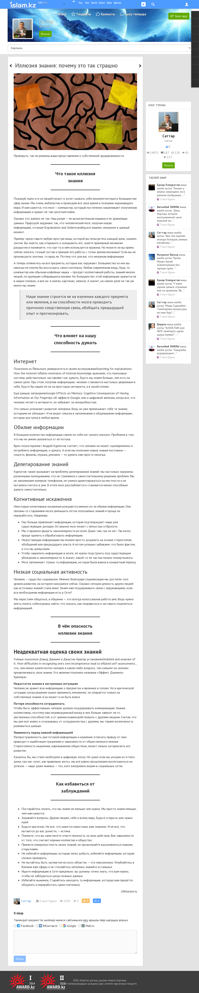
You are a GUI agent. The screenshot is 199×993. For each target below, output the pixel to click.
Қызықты (108, 14)
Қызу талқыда (135, 14)
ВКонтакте (50, 925)
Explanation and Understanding (65, 227)
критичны (38, 827)
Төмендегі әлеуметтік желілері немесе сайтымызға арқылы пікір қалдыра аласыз (71, 920)
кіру (85, 920)
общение (57, 599)
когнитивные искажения (46, 506)
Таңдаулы (83, 14)
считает (72, 446)
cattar (168, 141)
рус (45, 2)
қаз (40, 2)
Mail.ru (89, 925)
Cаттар (22, 901)
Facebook (27, 925)
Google (71, 925)
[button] (97, 901)
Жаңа (62, 14)
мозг (51, 207)
